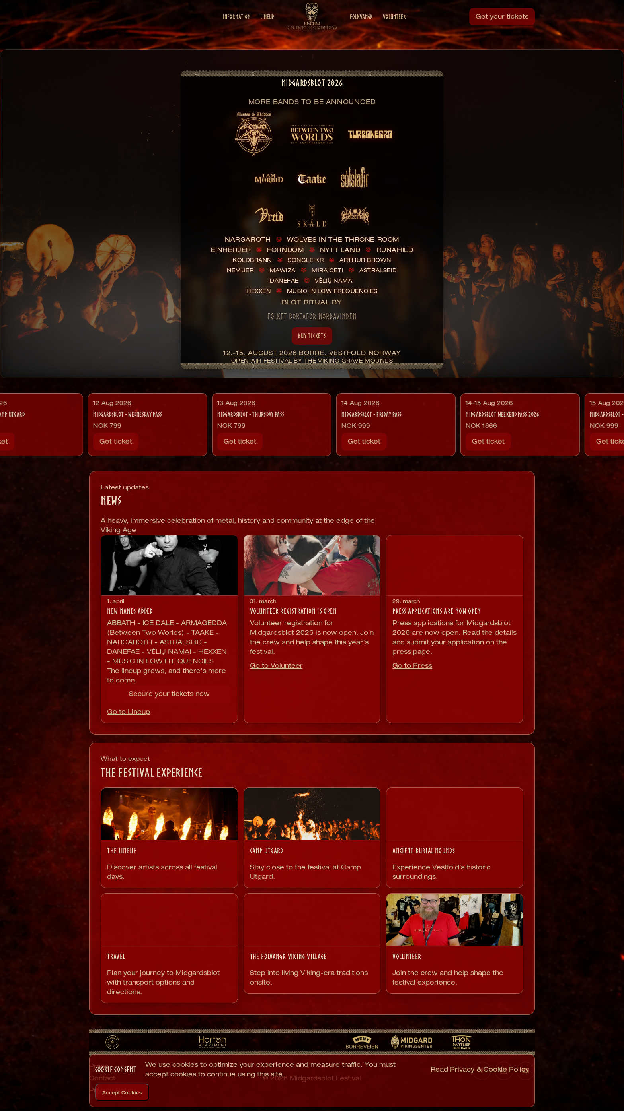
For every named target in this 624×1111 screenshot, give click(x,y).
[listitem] (254, 134)
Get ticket (45, 441)
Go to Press (412, 665)
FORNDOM (285, 249)
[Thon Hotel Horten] (461, 1042)
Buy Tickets (312, 336)
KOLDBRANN (252, 260)
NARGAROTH (248, 239)
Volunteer (394, 28)
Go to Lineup (128, 711)
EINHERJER (231, 249)
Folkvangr (361, 28)
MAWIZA (283, 270)
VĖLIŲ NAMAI (334, 281)
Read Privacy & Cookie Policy (480, 1069)
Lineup (267, 28)
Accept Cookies (122, 1092)
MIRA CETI (327, 270)
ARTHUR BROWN (365, 260)
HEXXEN (258, 291)
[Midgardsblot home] (312, 25)
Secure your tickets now (169, 694)
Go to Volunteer (276, 665)
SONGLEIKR (306, 260)
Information (236, 28)
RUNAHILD (394, 249)
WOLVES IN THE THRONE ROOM (343, 239)
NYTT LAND (340, 249)
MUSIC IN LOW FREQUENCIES (332, 291)
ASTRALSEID (378, 270)
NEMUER (240, 270)
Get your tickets (502, 27)
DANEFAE (284, 281)
